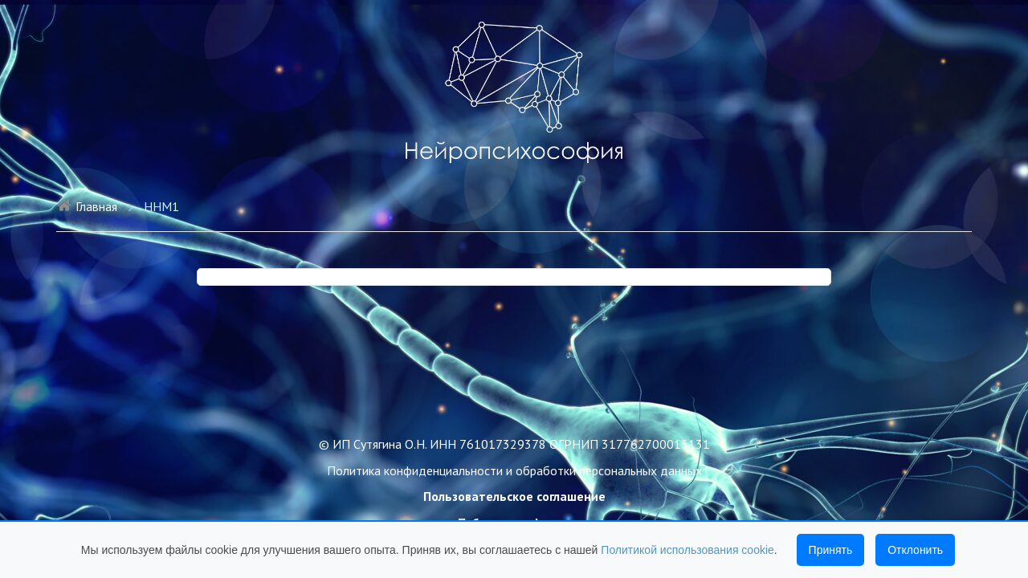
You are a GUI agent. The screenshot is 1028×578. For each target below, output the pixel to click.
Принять (831, 549)
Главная (86, 206)
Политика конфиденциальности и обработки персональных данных (514, 470)
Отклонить (915, 549)
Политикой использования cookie (687, 549)
